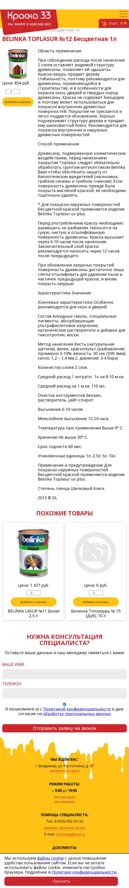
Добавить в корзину (18, 102)
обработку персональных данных (77, 713)
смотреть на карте (65, 771)
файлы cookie (50, 858)
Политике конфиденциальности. (84, 872)
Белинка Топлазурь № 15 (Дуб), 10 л (96, 613)
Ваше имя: (13, 664)
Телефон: (12, 684)
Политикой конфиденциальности (77, 709)
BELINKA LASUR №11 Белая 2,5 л (33, 613)
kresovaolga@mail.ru (70, 834)
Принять (61, 881)
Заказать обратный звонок (64, 828)
